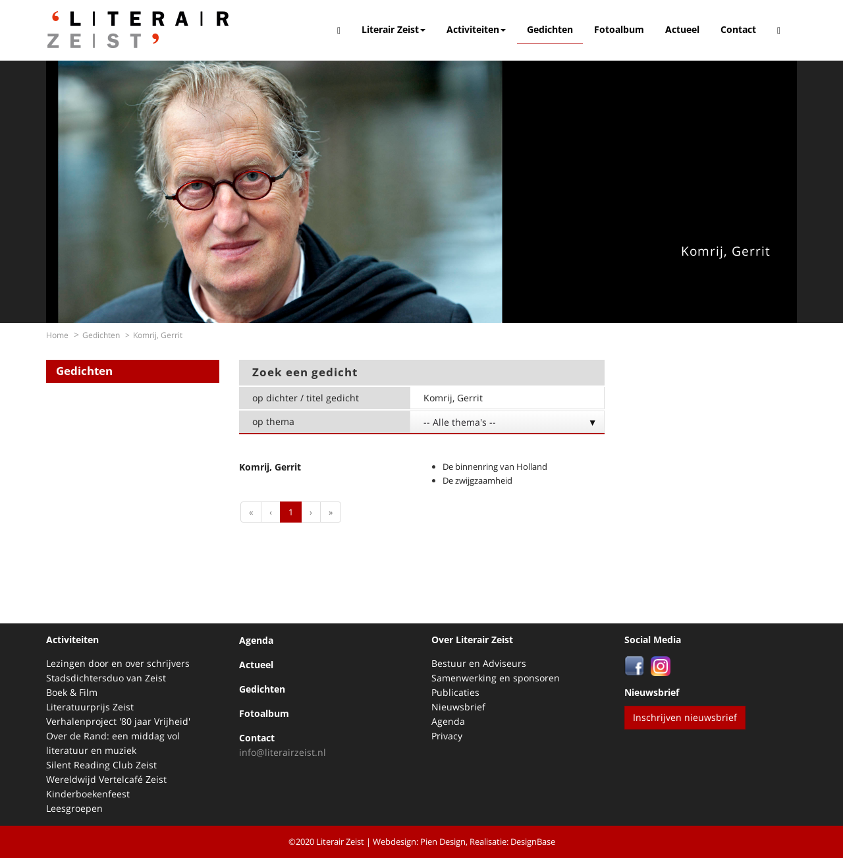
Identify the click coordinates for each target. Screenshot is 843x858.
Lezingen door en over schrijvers (118, 663)
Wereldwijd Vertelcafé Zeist (106, 779)
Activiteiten (476, 29)
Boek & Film (71, 692)
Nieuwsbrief (458, 707)
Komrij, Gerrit (726, 251)
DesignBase (532, 841)
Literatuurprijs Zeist (90, 707)
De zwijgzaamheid (477, 480)
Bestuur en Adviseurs (478, 663)
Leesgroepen (74, 808)
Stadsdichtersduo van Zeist (106, 678)
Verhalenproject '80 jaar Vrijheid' (118, 721)
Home (57, 335)
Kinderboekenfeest (88, 793)
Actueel (682, 29)
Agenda (256, 640)
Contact (738, 29)
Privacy (446, 735)
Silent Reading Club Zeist (101, 764)
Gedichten (550, 29)
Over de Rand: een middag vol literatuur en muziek (113, 743)
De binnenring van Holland (495, 466)
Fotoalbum (619, 29)
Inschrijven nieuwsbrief (685, 717)
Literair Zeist (393, 29)
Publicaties (455, 692)
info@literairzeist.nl (282, 752)
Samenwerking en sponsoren (495, 678)
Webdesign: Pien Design (419, 841)
